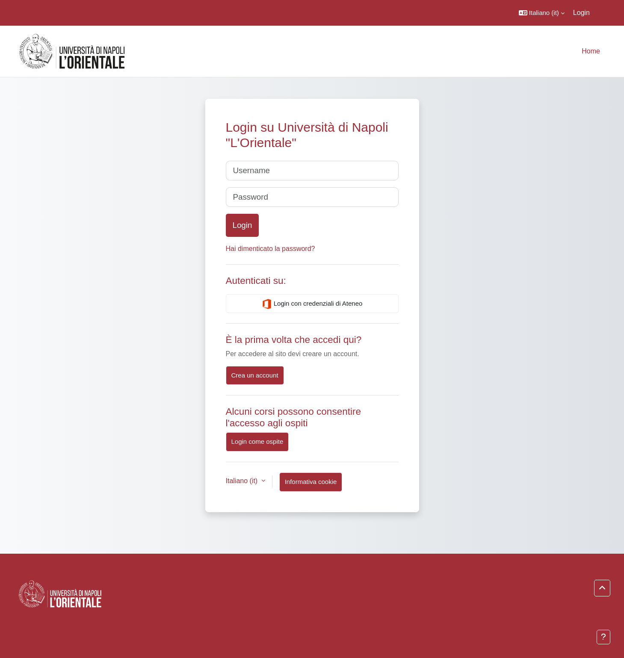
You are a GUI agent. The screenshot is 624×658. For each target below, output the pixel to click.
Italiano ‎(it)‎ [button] (243, 480)
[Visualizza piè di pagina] (603, 637)
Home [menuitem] (591, 51)
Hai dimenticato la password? (270, 248)
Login (581, 12)
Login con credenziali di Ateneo (312, 304)
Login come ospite (257, 441)
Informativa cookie (311, 481)
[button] (542, 13)
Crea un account (254, 375)
